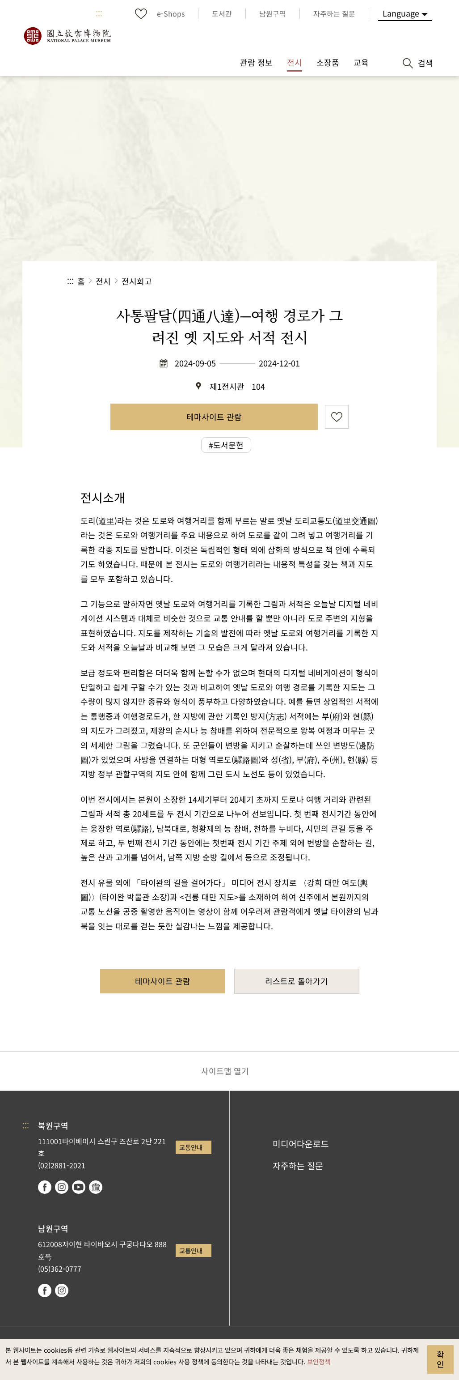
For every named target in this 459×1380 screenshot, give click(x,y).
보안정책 (318, 1361)
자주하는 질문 (298, 1165)
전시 (103, 281)
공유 (294, 281)
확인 (440, 1359)
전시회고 (137, 281)
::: (99, 13)
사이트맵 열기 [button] (225, 1071)
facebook (44, 1187)
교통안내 (190, 1147)
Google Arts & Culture (95, 1187)
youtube (78, 1187)
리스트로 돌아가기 (296, 981)
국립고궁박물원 (67, 35)
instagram (61, 1187)
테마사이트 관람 (214, 416)
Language (401, 13)
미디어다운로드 (301, 1143)
